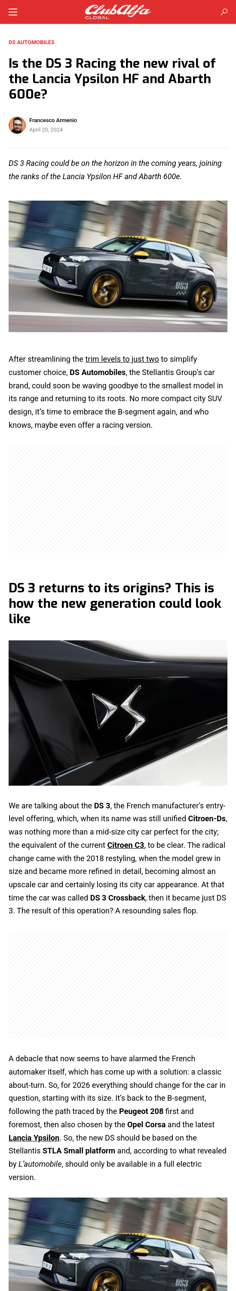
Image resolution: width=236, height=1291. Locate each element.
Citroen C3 (125, 845)
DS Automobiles (32, 42)
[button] (13, 12)
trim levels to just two (122, 358)
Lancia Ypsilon (34, 1137)
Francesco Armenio (53, 120)
